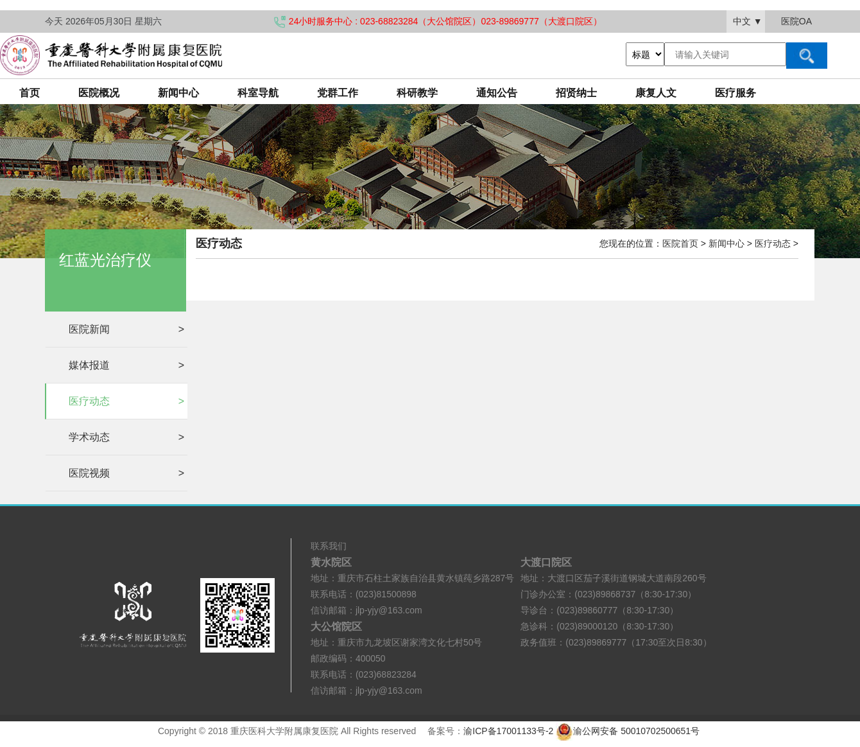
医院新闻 (126, 329)
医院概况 (98, 92)
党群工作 (337, 92)
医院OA (796, 21)
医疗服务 (735, 92)
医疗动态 (126, 401)
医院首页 (680, 243)
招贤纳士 (576, 92)
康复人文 (655, 92)
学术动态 (126, 437)
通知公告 (496, 92)
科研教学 (417, 92)
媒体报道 (126, 365)
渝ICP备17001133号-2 (508, 731)
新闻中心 (178, 92)
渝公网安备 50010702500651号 (629, 731)
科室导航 (258, 92)
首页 (29, 92)
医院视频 (126, 473)
